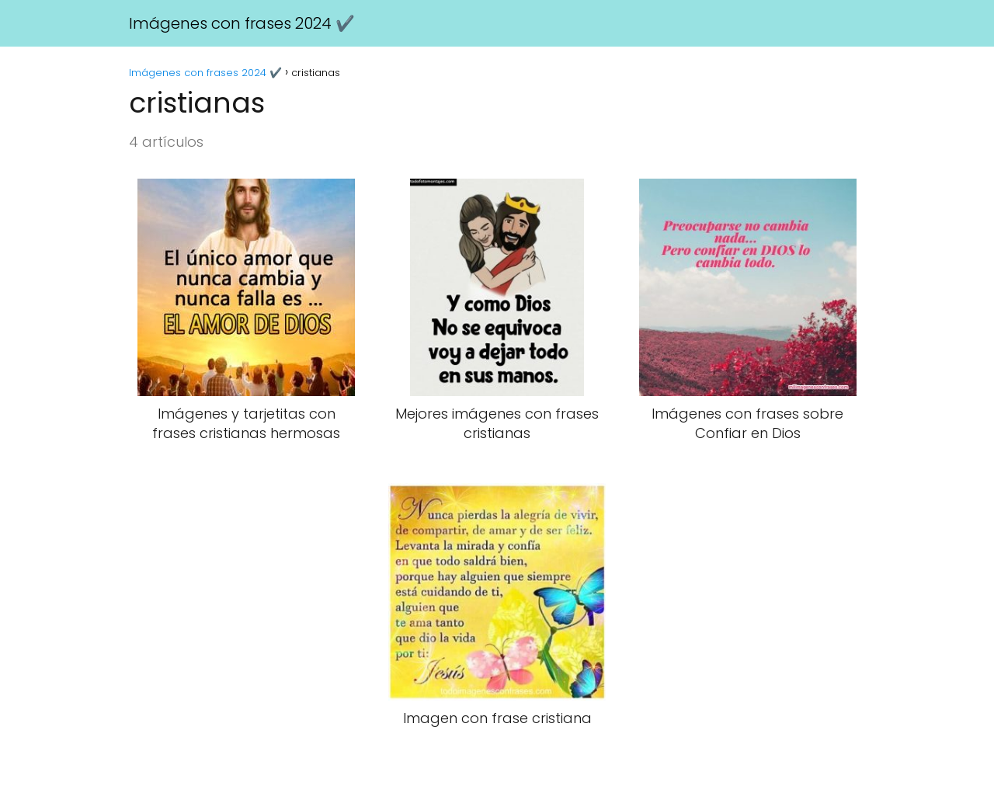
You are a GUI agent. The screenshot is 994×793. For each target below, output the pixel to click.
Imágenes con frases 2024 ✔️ (242, 23)
